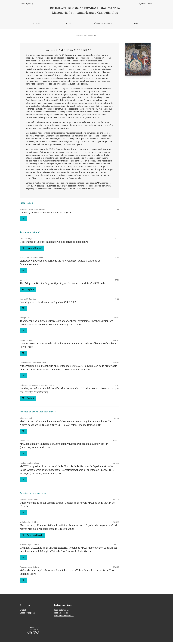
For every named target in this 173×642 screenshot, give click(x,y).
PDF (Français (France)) (32, 248)
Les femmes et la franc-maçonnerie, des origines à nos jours (54, 241)
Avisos (137, 23)
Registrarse (142, 4)
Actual (68, 23)
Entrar (150, 4)
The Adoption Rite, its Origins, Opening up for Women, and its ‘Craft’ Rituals (62, 283)
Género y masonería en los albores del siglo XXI (47, 212)
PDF (23, 219)
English (23, 610)
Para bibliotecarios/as (64, 616)
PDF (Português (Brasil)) (32, 535)
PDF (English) (28, 289)
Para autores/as (61, 613)
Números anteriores (103, 23)
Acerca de (37, 23)
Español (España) (28, 4)
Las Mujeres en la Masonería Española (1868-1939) (48, 302)
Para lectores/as (61, 610)
